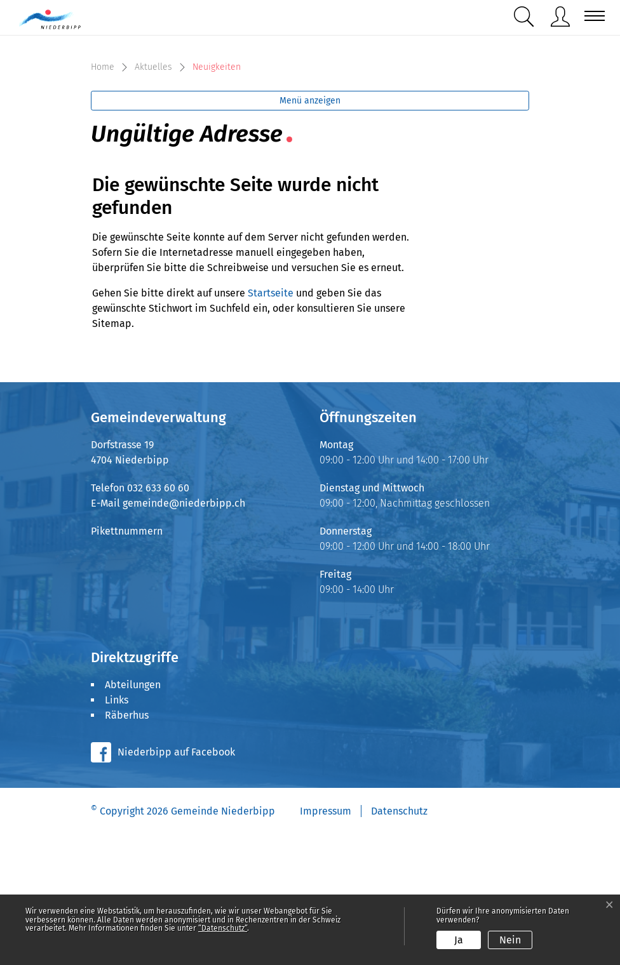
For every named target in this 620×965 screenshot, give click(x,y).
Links (116, 830)
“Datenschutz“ (222, 928)
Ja (458, 940)
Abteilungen (133, 815)
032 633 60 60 (158, 618)
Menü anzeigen (310, 230)
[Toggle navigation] (591, 15)
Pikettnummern (127, 661)
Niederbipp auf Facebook (176, 882)
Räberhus (127, 845)
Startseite (270, 423)
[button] (526, 16)
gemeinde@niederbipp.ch (184, 633)
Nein (510, 940)
